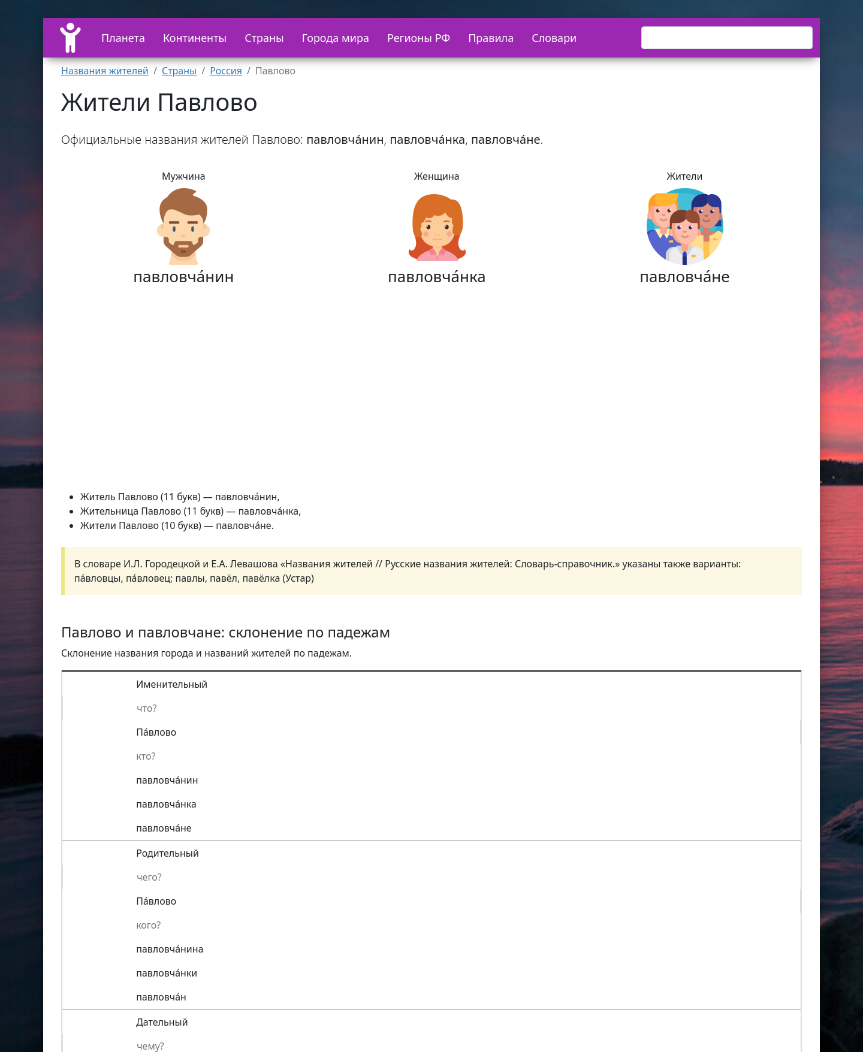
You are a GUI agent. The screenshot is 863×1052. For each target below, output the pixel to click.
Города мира (335, 38)
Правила (491, 38)
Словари (554, 38)
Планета (123, 38)
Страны (264, 38)
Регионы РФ (418, 38)
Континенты (195, 38)
